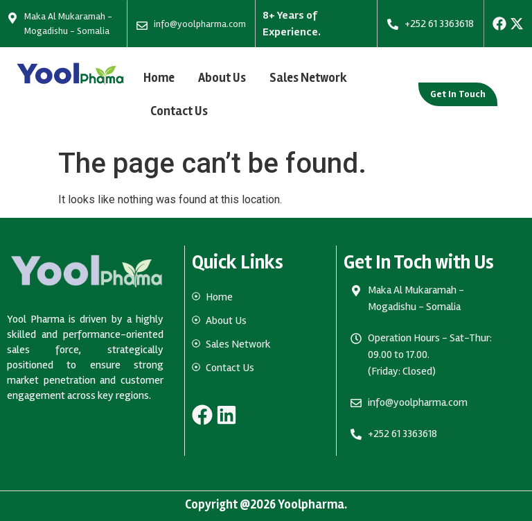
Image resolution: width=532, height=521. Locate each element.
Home (159, 77)
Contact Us (179, 111)
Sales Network (308, 77)
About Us (222, 77)
